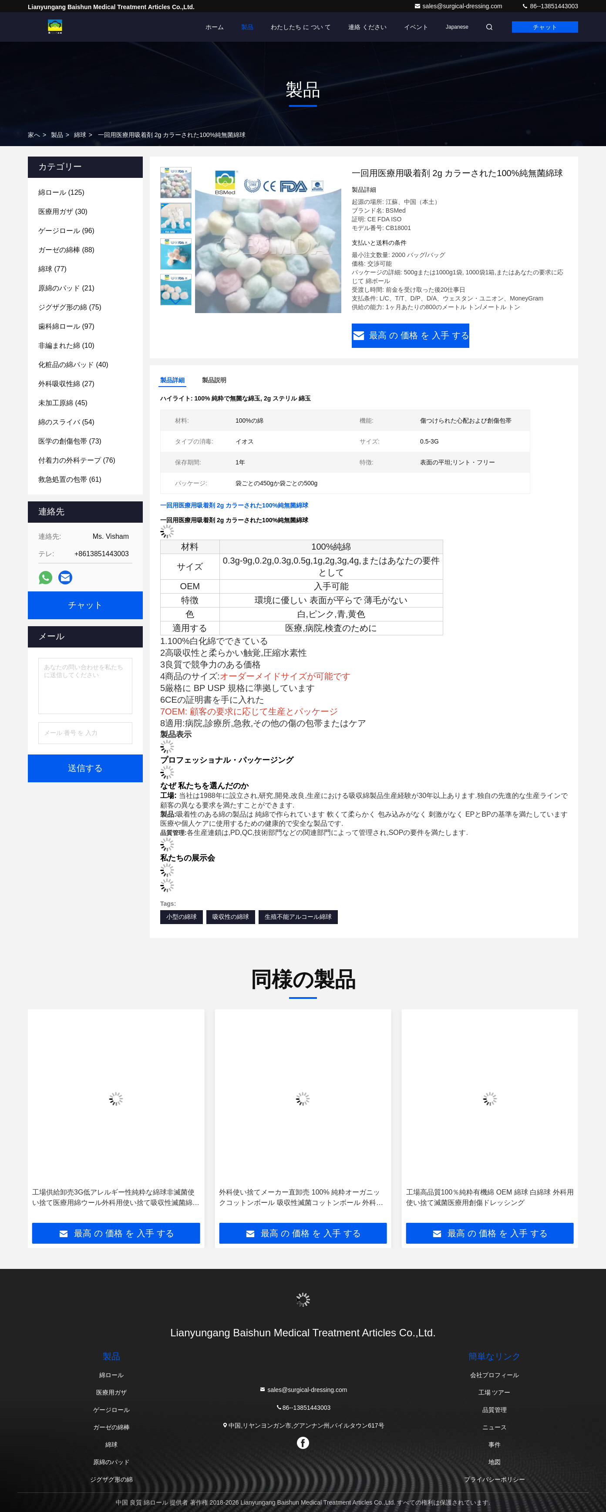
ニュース (494, 1427)
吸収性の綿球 (230, 916)
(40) (73, 364)
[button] (175, 301)
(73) (69, 441)
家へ (34, 134)
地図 (494, 1462)
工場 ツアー (494, 1392)
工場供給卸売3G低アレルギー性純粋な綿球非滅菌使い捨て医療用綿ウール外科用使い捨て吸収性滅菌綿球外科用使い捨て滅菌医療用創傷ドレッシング (115, 1198)
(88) (66, 250)
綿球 (80, 134)
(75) (69, 307)
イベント (416, 26)
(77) (52, 269)
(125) (61, 192)
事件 (494, 1444)
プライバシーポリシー (494, 1479)
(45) (63, 403)
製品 (247, 26)
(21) (66, 288)
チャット (545, 26)
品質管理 (494, 1409)
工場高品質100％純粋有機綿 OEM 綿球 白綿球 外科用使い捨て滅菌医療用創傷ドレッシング (490, 1197)
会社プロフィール (494, 1375)
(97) (66, 326)
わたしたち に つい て (301, 26)
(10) (66, 345)
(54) (66, 422)
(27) (66, 383)
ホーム (214, 26)
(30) (63, 211)
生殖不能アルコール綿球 (298, 916)
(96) (66, 230)
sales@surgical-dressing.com (459, 6)
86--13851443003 (550, 6)
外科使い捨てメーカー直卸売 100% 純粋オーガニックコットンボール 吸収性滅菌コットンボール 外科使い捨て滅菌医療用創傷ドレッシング (301, 1198)
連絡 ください (367, 26)
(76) (76, 460)
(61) (69, 479)
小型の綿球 (181, 916)
